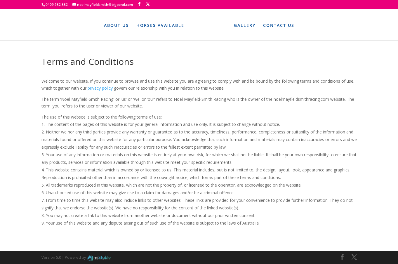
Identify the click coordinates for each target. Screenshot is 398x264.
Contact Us (278, 25)
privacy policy (100, 88)
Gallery (245, 25)
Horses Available (160, 25)
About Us (116, 25)
